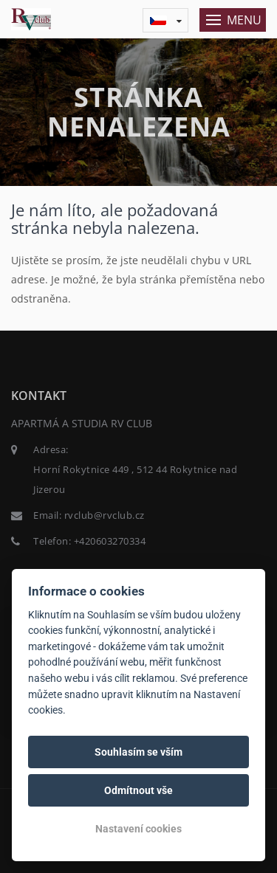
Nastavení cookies (138, 829)
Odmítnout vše (138, 790)
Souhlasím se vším (138, 752)
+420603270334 (110, 541)
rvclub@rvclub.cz (104, 515)
